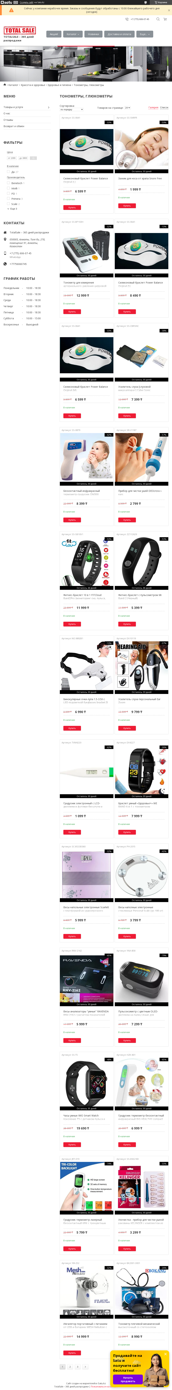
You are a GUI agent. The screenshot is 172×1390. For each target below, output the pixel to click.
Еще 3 (13, 208)
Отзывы (8, 120)
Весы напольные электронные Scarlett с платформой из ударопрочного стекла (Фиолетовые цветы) (86, 911)
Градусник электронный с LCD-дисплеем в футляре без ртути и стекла (82, 807)
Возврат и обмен (14, 126)
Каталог (72, 34)
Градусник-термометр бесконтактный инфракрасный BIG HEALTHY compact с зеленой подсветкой (141, 1119)
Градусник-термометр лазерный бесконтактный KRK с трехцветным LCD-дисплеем (84, 1223)
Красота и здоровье (33, 85)
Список (164, 107)
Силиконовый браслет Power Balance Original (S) (140, 284)
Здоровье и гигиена (59, 85)
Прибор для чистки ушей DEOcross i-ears (140, 492)
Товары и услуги (13, 107)
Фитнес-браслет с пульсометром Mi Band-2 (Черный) (139, 596)
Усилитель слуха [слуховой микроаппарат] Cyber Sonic (134, 388)
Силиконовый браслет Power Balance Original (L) (85, 180)
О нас (7, 113)
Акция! (54, 34)
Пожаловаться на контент (104, 1386)
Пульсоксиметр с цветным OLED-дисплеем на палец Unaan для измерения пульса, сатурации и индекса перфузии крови (138, 1016)
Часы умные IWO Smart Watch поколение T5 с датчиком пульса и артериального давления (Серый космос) (84, 1121)
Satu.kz (102, 1383)
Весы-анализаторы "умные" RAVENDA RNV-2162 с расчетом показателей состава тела (86, 1015)
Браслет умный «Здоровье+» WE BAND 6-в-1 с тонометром (137, 805)
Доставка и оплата (119, 34)
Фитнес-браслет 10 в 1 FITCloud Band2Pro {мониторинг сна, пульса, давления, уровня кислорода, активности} (84, 600)
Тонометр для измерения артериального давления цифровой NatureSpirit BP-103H (84, 286)
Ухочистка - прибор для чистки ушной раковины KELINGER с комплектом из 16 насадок (141, 1223)
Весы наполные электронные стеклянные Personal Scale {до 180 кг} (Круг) (140, 911)
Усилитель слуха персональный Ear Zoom (139, 700)
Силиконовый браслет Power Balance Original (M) (85, 388)
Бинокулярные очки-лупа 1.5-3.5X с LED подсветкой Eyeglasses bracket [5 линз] (85, 702)
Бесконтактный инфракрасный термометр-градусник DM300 (81, 492)
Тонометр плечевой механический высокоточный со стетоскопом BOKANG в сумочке (139, 1327)
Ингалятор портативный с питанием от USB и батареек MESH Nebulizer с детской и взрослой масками (85, 1327)
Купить (72, 207)
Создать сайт (26, 2)
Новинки (93, 34)
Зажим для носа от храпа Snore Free (140, 178)
